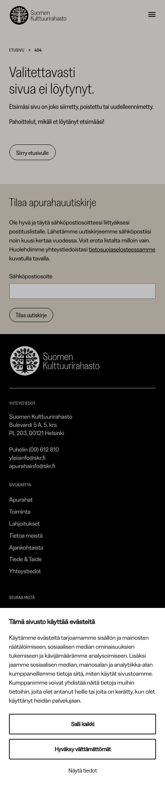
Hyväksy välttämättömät (83, 749)
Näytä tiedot (82, 770)
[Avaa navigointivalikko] (152, 15)
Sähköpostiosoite (31, 276)
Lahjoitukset (24, 523)
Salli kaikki (82, 724)
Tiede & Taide (25, 559)
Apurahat (21, 499)
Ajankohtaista (26, 547)
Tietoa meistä (26, 535)
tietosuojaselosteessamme (122, 249)
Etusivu (17, 50)
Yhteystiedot (25, 571)
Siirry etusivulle (32, 152)
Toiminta (20, 511)
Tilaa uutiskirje (31, 315)
